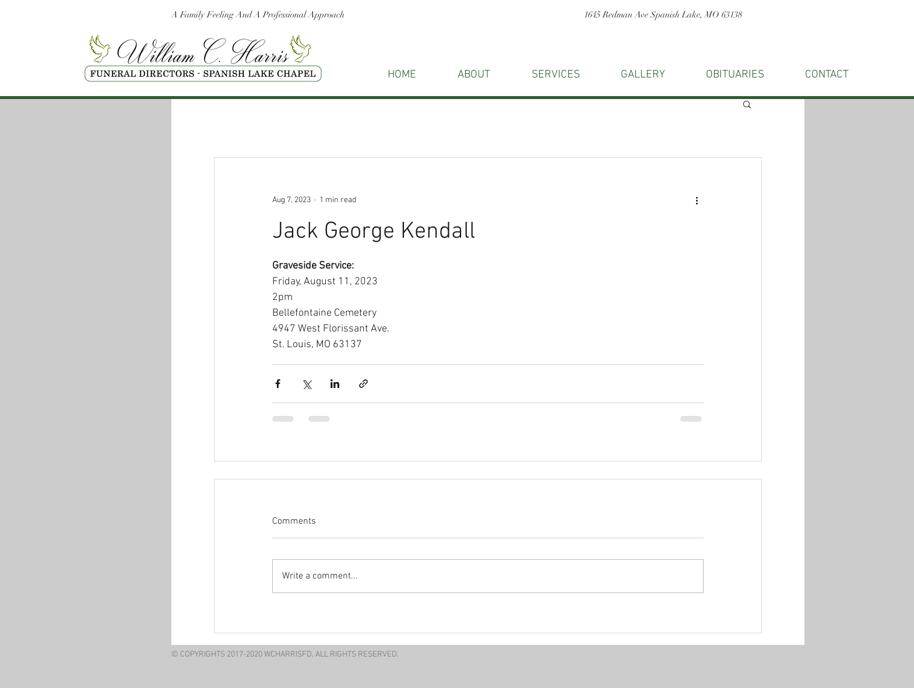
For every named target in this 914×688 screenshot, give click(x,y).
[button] (827, 75)
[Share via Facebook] (277, 383)
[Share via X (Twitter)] (306, 383)
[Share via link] (363, 383)
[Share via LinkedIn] (334, 383)
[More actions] (697, 200)
